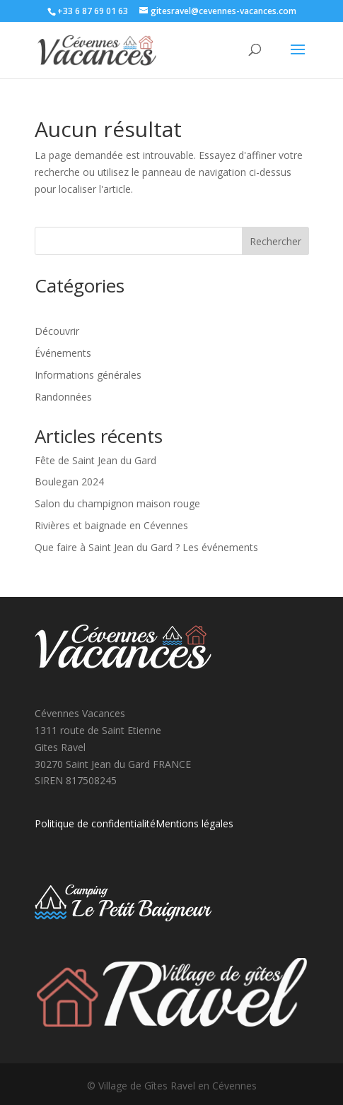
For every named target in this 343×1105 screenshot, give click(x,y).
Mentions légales (194, 823)
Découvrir (57, 331)
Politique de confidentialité (95, 823)
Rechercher (275, 241)
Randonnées (63, 396)
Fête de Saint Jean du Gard (95, 460)
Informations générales (88, 375)
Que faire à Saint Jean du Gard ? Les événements (146, 547)
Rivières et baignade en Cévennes (111, 525)
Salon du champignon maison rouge (117, 503)
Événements (63, 353)
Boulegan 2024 (69, 481)
